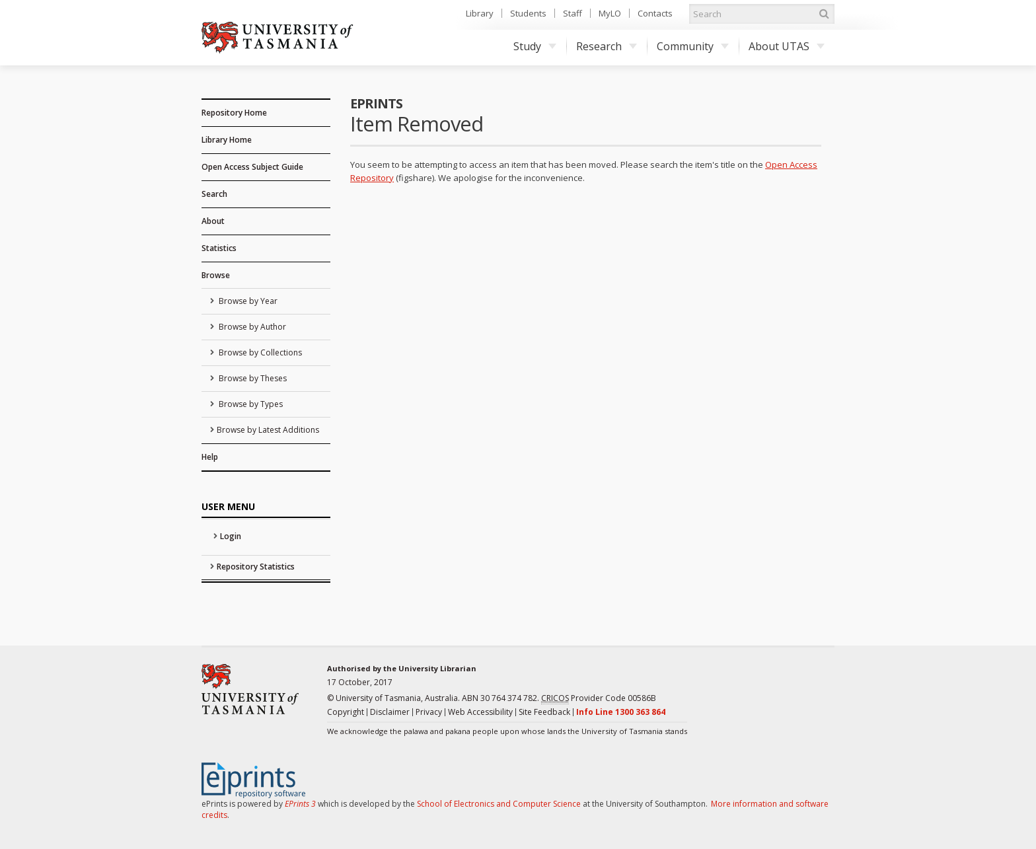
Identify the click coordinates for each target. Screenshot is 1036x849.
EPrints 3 (300, 803)
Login (230, 536)
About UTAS (787, 46)
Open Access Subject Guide (252, 166)
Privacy (429, 712)
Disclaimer (390, 712)
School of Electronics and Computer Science (499, 803)
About (213, 221)
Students (528, 13)
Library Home (227, 139)
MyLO (610, 13)
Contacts (655, 13)
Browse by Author (251, 326)
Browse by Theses (252, 378)
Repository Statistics (256, 566)
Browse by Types (250, 404)
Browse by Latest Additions (268, 429)
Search (214, 194)
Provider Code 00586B (598, 698)
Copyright (345, 712)
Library (480, 13)
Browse (216, 275)
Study (534, 46)
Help (210, 456)
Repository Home (234, 112)
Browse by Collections (259, 352)
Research (606, 46)
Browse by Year (247, 301)
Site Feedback (544, 712)
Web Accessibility (480, 712)
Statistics (219, 248)
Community (693, 46)
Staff (572, 13)
